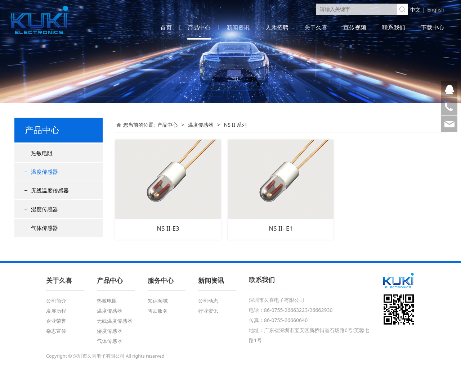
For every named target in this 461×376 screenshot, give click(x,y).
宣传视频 (354, 27)
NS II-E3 (168, 228)
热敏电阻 (42, 153)
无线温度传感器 (50, 190)
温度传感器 (44, 171)
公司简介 (56, 300)
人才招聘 (276, 27)
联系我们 (393, 27)
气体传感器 (44, 227)
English (435, 9)
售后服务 (158, 310)
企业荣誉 (56, 320)
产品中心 (199, 27)
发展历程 (56, 310)
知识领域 (158, 300)
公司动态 (208, 300)
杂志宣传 (56, 330)
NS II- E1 (281, 228)
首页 (166, 27)
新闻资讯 (238, 27)
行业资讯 (208, 310)
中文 (415, 9)
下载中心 (432, 27)
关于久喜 (315, 27)
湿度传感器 (44, 209)
